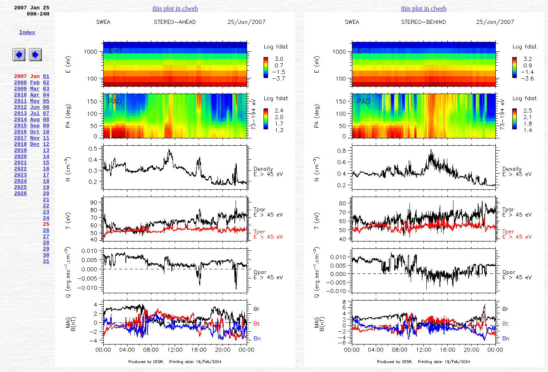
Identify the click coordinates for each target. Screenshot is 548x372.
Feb (34, 95)
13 (46, 177)
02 (46, 95)
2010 (20, 110)
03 (46, 103)
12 (46, 169)
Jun (34, 125)
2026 (20, 228)
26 (46, 273)
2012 (20, 125)
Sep (34, 147)
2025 (20, 221)
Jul (34, 132)
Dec (34, 169)
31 (46, 310)
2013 (20, 132)
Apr (34, 110)
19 (46, 221)
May (34, 118)
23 (46, 251)
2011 (20, 118)
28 (46, 288)
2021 (20, 191)
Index (27, 38)
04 (46, 110)
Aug (34, 140)
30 (46, 302)
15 (46, 191)
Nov (34, 162)
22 (46, 243)
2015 (20, 147)
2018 (20, 169)
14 (46, 184)
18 (46, 214)
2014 (20, 140)
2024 (20, 214)
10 (46, 154)
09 (46, 147)
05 (46, 118)
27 (46, 280)
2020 (20, 184)
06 (46, 125)
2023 (20, 206)
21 (46, 236)
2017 (20, 162)
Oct (34, 154)
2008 (20, 95)
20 (46, 228)
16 (46, 199)
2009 (20, 103)
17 (46, 206)
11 (46, 162)
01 (46, 88)
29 (46, 295)
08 (46, 140)
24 (46, 258)
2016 (20, 154)
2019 (20, 177)
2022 (20, 199)
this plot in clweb (175, 8)
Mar (34, 103)
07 (46, 132)
